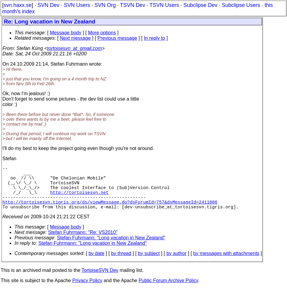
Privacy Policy (87, 291)
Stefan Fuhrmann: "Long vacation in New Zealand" (111, 248)
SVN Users (77, 5)
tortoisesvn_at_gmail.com (74, 48)
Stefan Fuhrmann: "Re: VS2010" (82, 243)
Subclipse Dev (200, 5)
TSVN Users (164, 5)
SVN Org (105, 5)
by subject (149, 264)
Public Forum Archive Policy (168, 291)
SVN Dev (48, 5)
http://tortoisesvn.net (79, 199)
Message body (65, 32)
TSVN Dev (132, 5)
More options (102, 32)
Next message (75, 38)
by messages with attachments (226, 264)
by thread (121, 264)
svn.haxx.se (18, 5)
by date (96, 264)
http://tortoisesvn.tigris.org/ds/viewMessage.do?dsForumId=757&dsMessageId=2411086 (109, 211)
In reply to (154, 38)
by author (176, 264)
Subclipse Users (241, 5)
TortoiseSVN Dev (99, 281)
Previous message (117, 38)
